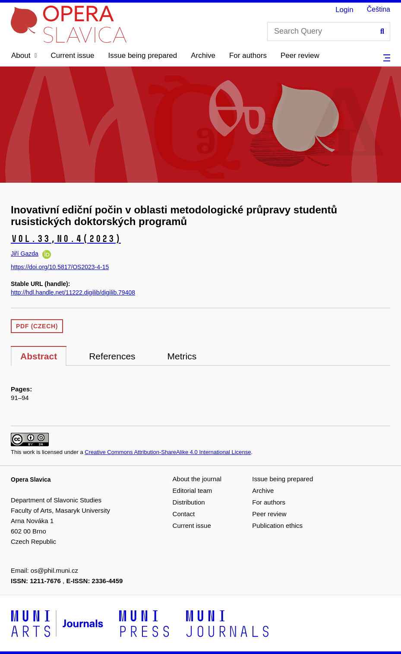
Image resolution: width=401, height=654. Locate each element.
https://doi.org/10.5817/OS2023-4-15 (60, 267)
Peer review (300, 55)
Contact (184, 513)
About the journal (197, 479)
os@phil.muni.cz (54, 570)
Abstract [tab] (38, 356)
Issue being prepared (142, 55)
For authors (248, 55)
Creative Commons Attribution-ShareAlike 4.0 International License (168, 452)
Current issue (72, 55)
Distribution (189, 502)
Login (344, 10)
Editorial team (192, 490)
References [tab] (112, 356)
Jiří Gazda (24, 253)
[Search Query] (328, 31)
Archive (203, 55)
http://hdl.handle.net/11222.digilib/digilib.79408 (73, 292)
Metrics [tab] (182, 356)
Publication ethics (277, 525)
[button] (24, 55)
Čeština (378, 9)
